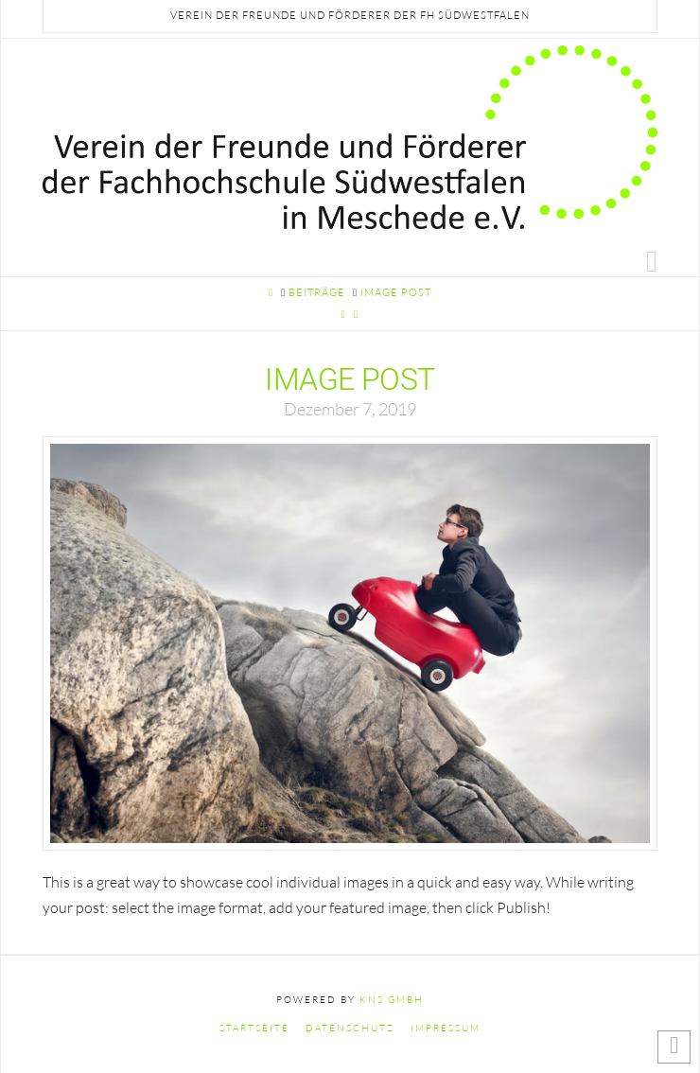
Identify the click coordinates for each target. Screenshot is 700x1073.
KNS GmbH (391, 1000)
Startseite (254, 1028)
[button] (651, 260)
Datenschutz (350, 1028)
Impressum (446, 1028)
